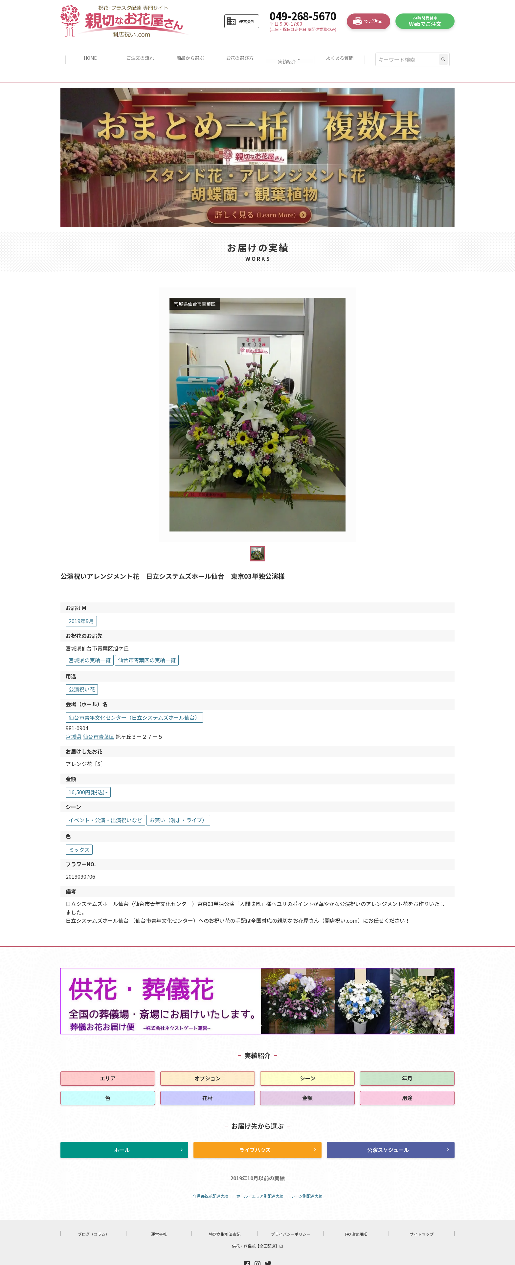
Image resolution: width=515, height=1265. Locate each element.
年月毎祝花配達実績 (210, 1176)
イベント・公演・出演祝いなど (105, 800)
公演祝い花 (82, 669)
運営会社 (159, 1213)
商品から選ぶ (189, 49)
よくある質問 (344, 49)
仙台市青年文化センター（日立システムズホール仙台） (134, 697)
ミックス (79, 829)
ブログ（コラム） (93, 1213)
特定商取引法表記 (224, 1213)
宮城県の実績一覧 (90, 640)
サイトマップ (422, 1213)
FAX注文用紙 (356, 1213)
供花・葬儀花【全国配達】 (257, 1225)
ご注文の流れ (137, 49)
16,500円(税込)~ (88, 772)
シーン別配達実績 (307, 1176)
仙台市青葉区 (98, 716)
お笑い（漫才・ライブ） (178, 800)
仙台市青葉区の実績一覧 (147, 640)
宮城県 (73, 716)
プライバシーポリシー (290, 1213)
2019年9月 (81, 601)
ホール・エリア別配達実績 (259, 1176)
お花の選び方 (241, 49)
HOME (86, 49)
